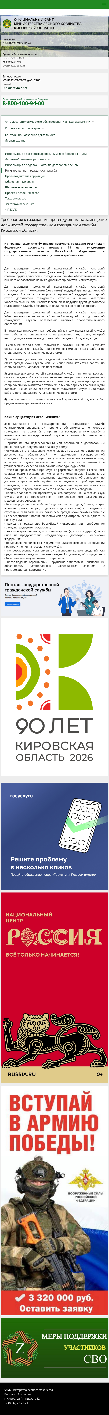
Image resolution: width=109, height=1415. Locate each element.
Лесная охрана (15, 140)
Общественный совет (19, 182)
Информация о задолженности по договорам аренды (41, 165)
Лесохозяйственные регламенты (27, 159)
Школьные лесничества (21, 187)
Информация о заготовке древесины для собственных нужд (46, 154)
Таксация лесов (15, 198)
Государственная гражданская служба (31, 170)
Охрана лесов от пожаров (22, 128)
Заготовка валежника (19, 204)
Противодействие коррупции (25, 176)
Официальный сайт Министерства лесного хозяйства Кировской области (42, 23)
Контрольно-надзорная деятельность (30, 135)
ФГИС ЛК (11, 210)
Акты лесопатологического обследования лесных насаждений (47, 122)
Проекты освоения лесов (22, 193)
